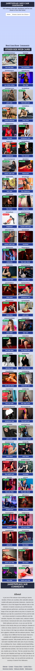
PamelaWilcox (9, 283)
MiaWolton (25, 336)
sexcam (9, 527)
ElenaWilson (9, 212)
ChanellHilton (9, 371)
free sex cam (9, 403)
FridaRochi (9, 141)
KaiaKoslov (9, 265)
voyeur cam (9, 279)
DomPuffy (26, 442)
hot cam (9, 138)
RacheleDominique (9, 53)
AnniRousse (9, 247)
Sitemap (5, 666)
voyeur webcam (9, 120)
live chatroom (25, 191)
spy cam (25, 332)
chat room (25, 120)
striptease (9, 226)
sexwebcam (9, 156)
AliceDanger (25, 176)
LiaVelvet (25, 53)
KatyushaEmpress (9, 159)
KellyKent (25, 548)
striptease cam (25, 138)
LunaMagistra (9, 513)
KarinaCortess (25, 283)
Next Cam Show (12, 45)
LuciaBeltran (25, 88)
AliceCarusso (9, 300)
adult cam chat (9, 562)
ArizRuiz (25, 477)
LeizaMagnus (25, 247)
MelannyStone (9, 566)
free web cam (25, 103)
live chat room (25, 403)
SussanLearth (26, 300)
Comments (24, 45)
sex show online (9, 85)
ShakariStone (9, 123)
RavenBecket (9, 389)
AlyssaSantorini (25, 406)
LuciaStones (25, 530)
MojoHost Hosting (8, 669)
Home (8, 14)
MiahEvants (9, 176)
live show (9, 209)
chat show (9, 315)
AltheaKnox (25, 495)
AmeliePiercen (25, 424)
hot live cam (9, 368)
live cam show (25, 262)
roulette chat (25, 279)
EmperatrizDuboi (9, 318)
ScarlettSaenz (9, 530)
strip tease (25, 209)
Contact (11, 666)
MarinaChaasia (25, 265)
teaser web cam (9, 173)
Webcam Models (19, 669)
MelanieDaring (25, 194)
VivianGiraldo (26, 318)
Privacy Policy (18, 666)
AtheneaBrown (9, 230)
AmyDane (9, 424)
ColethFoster (9, 194)
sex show (25, 509)
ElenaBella (9, 353)
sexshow (25, 244)
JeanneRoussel (9, 442)
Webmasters (28, 669)
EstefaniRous (9, 106)
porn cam (9, 103)
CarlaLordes (25, 389)
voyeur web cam (25, 226)
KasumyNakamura (9, 406)
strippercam (9, 509)
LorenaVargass (9, 70)
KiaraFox (25, 123)
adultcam (9, 545)
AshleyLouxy (25, 566)
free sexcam (25, 156)
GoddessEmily (25, 459)
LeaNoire (9, 477)
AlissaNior (9, 336)
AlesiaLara (26, 159)
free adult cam (25, 350)
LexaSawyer (25, 353)
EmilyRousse (25, 513)
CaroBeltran (25, 106)
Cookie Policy (28, 666)
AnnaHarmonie (25, 212)
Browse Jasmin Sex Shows (20, 14)
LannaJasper (25, 230)
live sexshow (26, 67)
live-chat (9, 580)
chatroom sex (25, 386)
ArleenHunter (25, 70)
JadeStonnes (9, 495)
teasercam (25, 173)
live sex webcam (25, 439)
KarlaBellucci (25, 141)
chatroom (9, 262)
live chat (25, 85)
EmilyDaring (25, 371)
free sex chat (9, 492)
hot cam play (9, 67)
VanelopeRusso (9, 88)
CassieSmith (9, 459)
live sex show (25, 527)
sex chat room (25, 368)
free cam (9, 191)
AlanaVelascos (9, 548)
